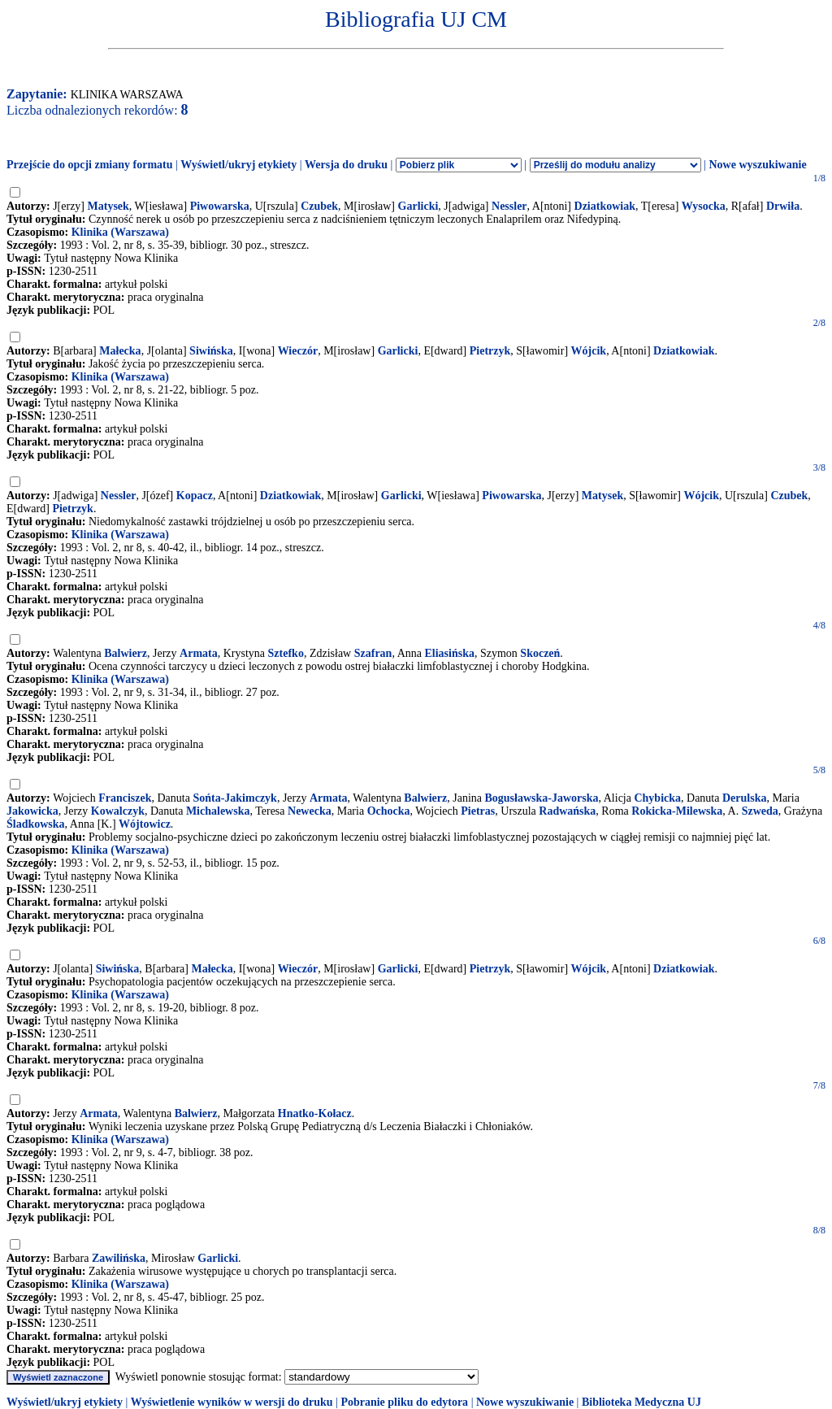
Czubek (319, 206)
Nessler (509, 206)
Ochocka (388, 811)
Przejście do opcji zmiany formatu (89, 165)
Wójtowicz (145, 824)
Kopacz (194, 495)
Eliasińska (449, 653)
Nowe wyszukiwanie (757, 165)
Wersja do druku (346, 165)
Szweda (760, 811)
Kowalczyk (118, 811)
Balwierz (125, 653)
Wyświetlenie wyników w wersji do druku (232, 1402)
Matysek (108, 206)
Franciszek (124, 798)
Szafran (373, 653)
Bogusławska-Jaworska (542, 798)
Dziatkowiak (604, 206)
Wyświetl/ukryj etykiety (238, 165)
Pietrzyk (490, 351)
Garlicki (418, 206)
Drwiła (783, 206)
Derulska (744, 798)
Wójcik (589, 351)
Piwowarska (219, 206)
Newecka (310, 811)
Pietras (478, 811)
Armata (199, 653)
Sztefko (286, 653)
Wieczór (298, 351)
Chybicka (657, 798)
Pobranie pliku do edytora (404, 1402)
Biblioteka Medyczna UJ (641, 1402)
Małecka (120, 351)
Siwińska (211, 351)
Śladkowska (35, 824)
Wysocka (704, 206)
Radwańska (567, 811)
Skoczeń (540, 653)
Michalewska (218, 811)
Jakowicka (32, 811)
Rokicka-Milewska (676, 811)
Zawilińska (118, 1258)
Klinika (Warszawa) (120, 232)
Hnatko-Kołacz (315, 1113)
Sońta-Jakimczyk (234, 798)
